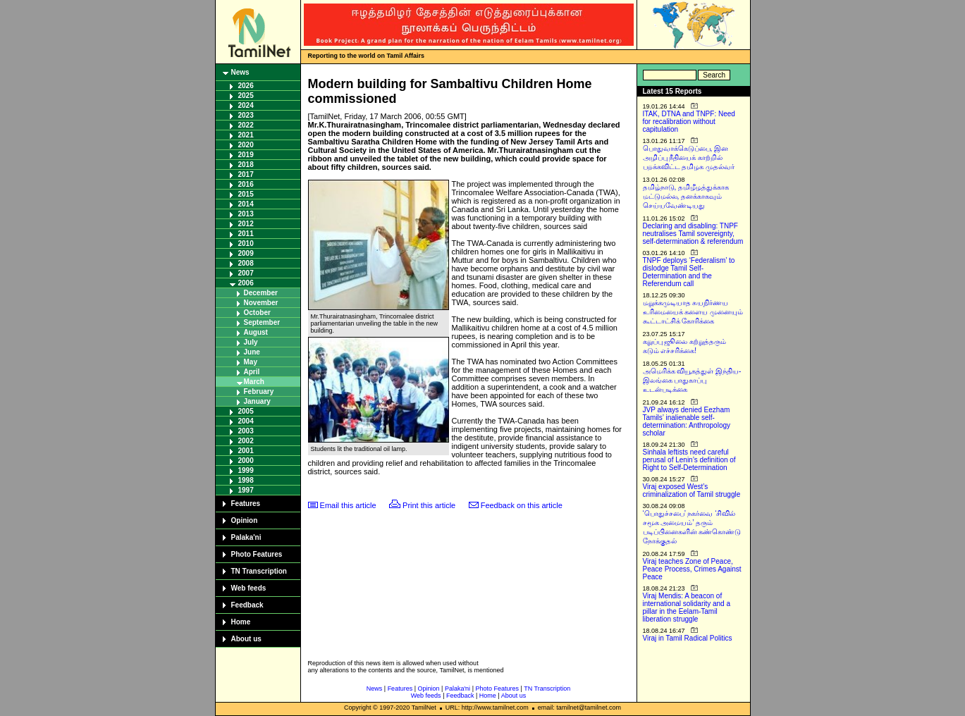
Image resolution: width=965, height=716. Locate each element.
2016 (246, 184)
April (252, 372)
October (257, 312)
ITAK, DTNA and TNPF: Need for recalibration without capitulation (689, 121)
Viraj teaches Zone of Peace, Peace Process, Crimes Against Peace (692, 569)
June (252, 352)
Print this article (428, 505)
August (256, 332)
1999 (246, 470)
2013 (246, 214)
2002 (246, 441)
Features (246, 503)
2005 (246, 411)
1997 (246, 490)
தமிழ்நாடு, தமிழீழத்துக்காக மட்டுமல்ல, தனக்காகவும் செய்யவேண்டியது (686, 196)
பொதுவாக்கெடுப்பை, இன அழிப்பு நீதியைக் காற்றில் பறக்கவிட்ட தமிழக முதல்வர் (689, 157)
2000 (246, 460)
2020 (246, 145)
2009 (246, 253)
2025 (246, 95)
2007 (246, 273)
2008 (246, 263)
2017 (246, 174)
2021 (246, 135)
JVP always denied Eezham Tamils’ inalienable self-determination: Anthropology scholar (687, 421)
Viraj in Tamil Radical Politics (687, 638)
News (240, 72)
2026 (246, 86)
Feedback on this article (522, 505)
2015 (246, 194)
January (257, 401)
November (261, 303)
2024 (246, 105)
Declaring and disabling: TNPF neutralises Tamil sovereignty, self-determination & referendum (693, 233)
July (251, 342)
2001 (246, 451)
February (259, 391)
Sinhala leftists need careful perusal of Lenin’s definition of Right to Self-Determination (689, 459)
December (261, 293)
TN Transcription (259, 571)
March (254, 381)
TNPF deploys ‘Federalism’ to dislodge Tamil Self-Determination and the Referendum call (689, 272)
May (250, 362)
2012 (246, 224)
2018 (246, 164)
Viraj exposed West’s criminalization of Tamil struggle (692, 490)
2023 (246, 115)
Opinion (244, 520)
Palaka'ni (246, 537)
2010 (246, 243)
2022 (246, 125)
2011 (246, 233)
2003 (246, 431)
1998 (246, 480)
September (262, 322)
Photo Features (257, 554)
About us (246, 639)
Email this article (348, 505)
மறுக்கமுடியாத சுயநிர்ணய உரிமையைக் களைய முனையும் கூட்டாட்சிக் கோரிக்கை (693, 312)
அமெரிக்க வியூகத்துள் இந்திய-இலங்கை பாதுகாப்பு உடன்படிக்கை (692, 380)
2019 (246, 155)
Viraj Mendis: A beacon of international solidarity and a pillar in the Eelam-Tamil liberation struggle (687, 607)
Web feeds (248, 588)
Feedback (247, 605)
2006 (246, 283)
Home (241, 622)
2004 (246, 421)
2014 (246, 204)
